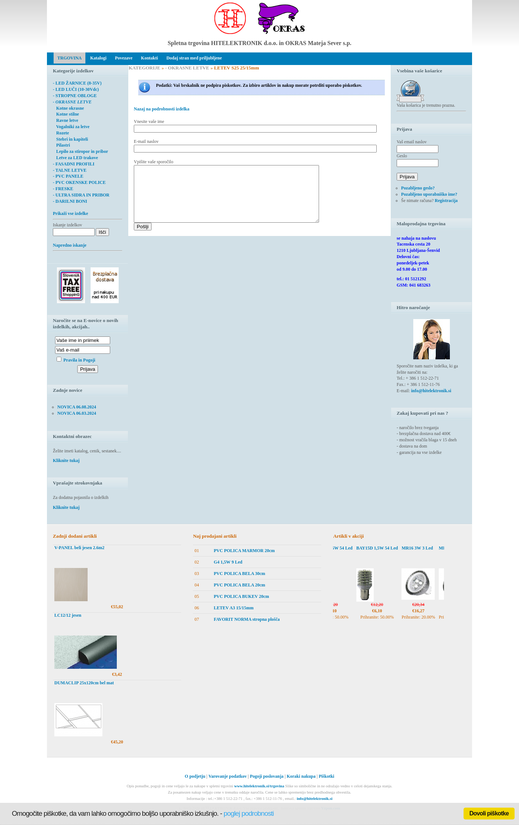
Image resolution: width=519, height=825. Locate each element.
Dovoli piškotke (489, 813)
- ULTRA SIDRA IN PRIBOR (81, 195)
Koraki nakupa (300, 776)
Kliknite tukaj (66, 460)
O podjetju (195, 776)
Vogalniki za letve (71, 126)
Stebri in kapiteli (70, 139)
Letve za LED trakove (75, 157)
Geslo (402, 155)
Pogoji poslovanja (267, 776)
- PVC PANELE (68, 176)
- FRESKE (63, 188)
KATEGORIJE (144, 68)
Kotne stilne (66, 114)
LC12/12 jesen (67, 615)
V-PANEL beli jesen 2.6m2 (79, 547)
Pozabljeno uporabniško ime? (429, 194)
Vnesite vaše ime (149, 121)
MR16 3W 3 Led (424, 548)
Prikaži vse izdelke (70, 213)
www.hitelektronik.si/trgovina (259, 786)
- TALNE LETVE (69, 170)
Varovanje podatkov (227, 776)
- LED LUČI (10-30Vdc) (76, 89)
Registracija (446, 200)
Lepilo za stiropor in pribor (80, 151)
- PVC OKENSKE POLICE (79, 182)
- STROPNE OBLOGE (75, 95)
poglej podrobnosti (249, 813)
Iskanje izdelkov (67, 224)
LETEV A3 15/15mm (234, 607)
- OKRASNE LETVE (187, 68)
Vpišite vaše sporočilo (153, 161)
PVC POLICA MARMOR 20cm (244, 550)
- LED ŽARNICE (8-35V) (77, 83)
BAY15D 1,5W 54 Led (339, 548)
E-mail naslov (146, 141)
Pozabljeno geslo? (418, 188)
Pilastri (61, 145)
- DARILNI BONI (70, 201)
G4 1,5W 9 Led (228, 562)
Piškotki (326, 776)
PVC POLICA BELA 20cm (239, 585)
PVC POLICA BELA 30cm (239, 573)
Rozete (61, 133)
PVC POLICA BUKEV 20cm (241, 596)
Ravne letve (65, 120)
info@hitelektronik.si (431, 390)
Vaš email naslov (412, 141)
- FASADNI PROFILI (73, 164)
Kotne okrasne (68, 108)
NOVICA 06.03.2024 (76, 413)
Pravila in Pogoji (79, 360)
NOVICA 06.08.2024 (76, 407)
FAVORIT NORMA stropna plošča (247, 619)
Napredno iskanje (69, 245)
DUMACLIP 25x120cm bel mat (84, 682)
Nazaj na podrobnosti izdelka (161, 109)
